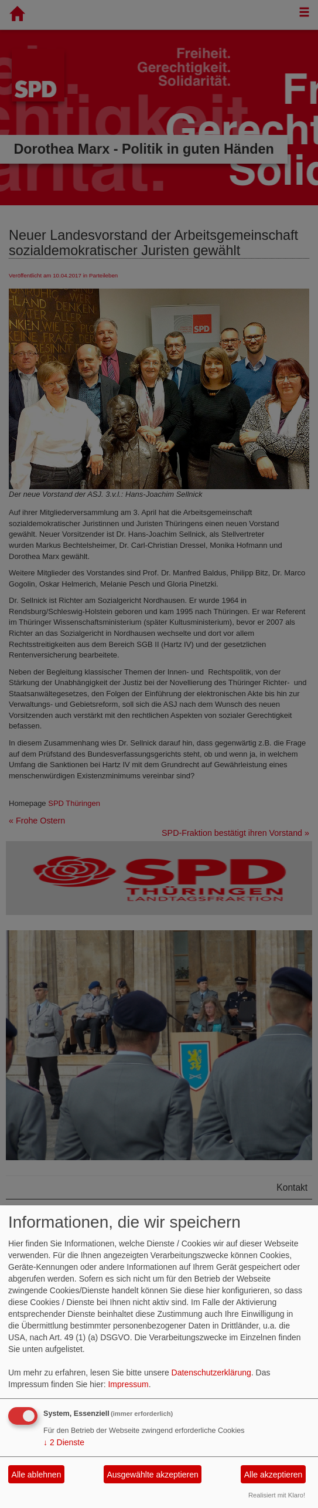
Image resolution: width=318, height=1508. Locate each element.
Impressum (128, 1384)
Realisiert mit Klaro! (276, 1495)
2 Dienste (63, 1442)
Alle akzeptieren (273, 1474)
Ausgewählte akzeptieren (152, 1474)
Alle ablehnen (36, 1474)
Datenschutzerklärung (211, 1372)
